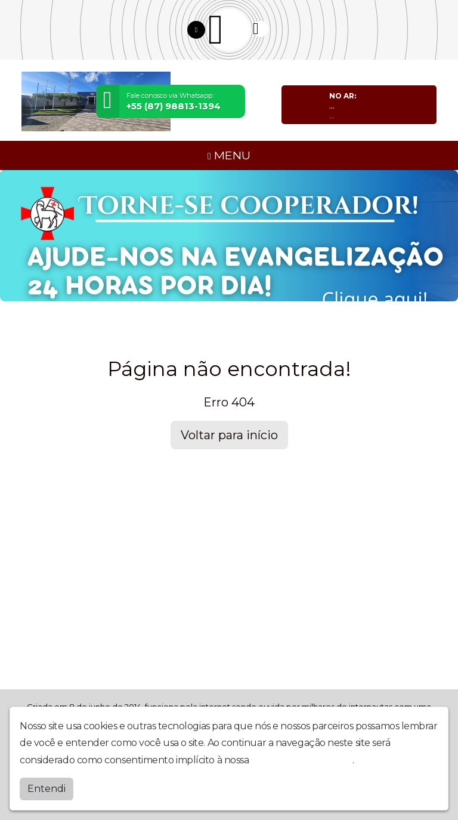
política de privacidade (301, 760)
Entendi (46, 788)
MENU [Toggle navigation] (229, 155)
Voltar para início (229, 435)
